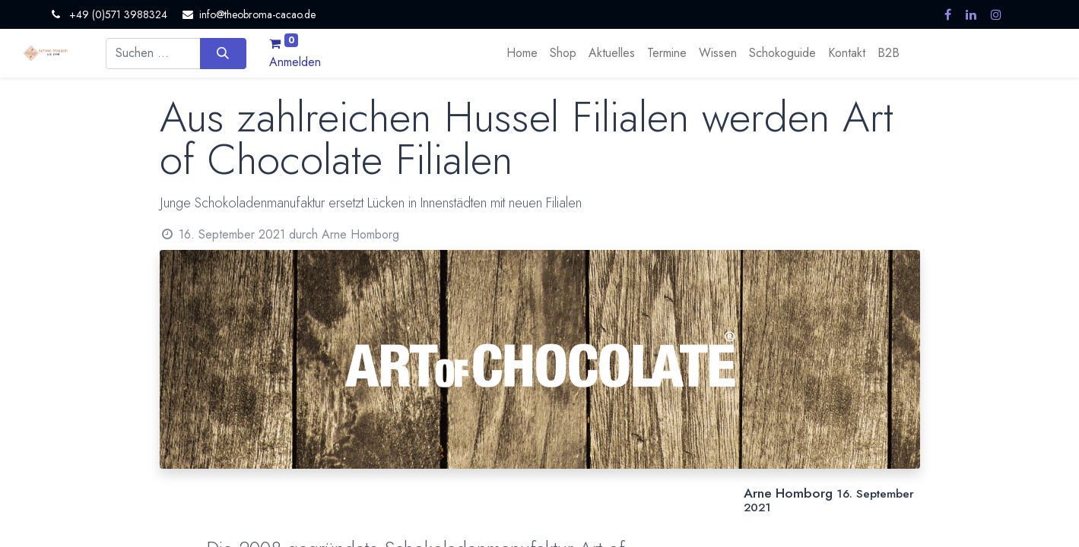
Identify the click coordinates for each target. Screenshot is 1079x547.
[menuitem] (522, 53)
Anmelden (295, 62)
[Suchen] (223, 53)
